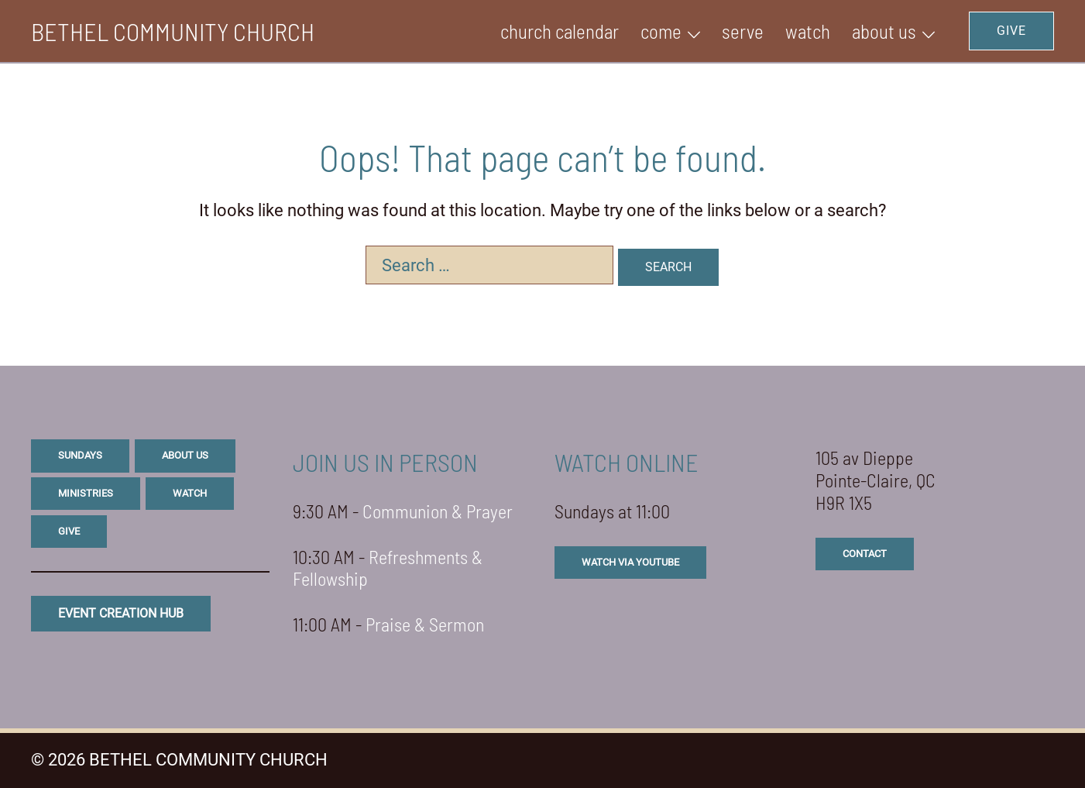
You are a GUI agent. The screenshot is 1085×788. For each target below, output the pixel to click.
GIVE (1011, 30)
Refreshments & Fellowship (387, 567)
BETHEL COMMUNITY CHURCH (172, 31)
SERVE (743, 31)
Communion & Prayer (437, 511)
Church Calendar (559, 31)
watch (190, 493)
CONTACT (865, 553)
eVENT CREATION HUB (121, 613)
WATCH (807, 31)
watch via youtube (630, 562)
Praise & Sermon (425, 624)
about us (185, 455)
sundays (80, 455)
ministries (85, 493)
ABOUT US (884, 31)
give (69, 531)
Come (661, 31)
